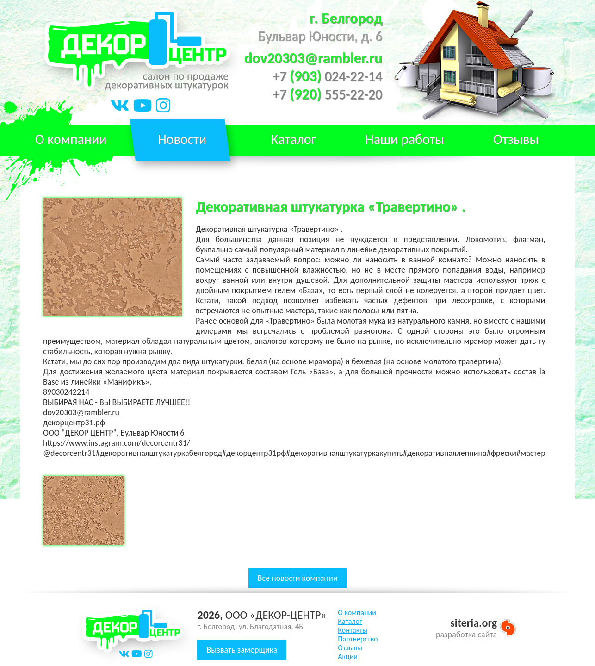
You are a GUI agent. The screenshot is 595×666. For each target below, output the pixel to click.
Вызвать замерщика (241, 650)
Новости (182, 139)
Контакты (352, 630)
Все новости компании (298, 578)
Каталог (350, 621)
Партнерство (358, 639)
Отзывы (516, 139)
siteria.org (473, 622)
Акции (348, 656)
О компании (71, 139)
